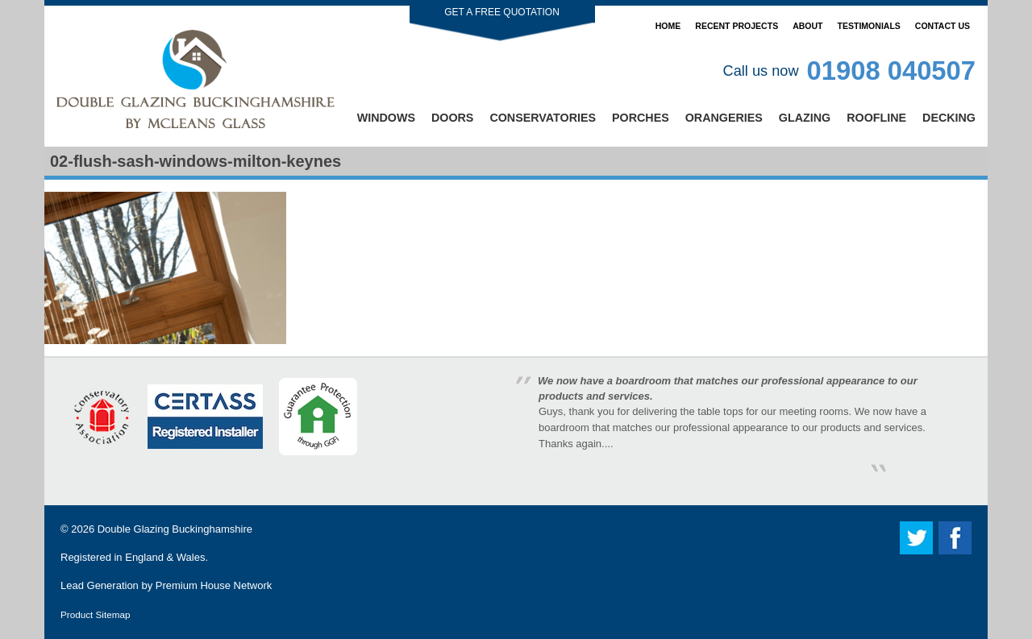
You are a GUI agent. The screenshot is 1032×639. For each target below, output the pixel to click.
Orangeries (724, 117)
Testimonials (869, 26)
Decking (949, 117)
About (807, 26)
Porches (640, 117)
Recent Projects (736, 26)
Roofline (876, 117)
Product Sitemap (95, 614)
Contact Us (942, 26)
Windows (386, 117)
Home (668, 26)
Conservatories (542, 117)
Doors (452, 117)
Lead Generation (99, 585)
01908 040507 (891, 70)
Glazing (804, 117)
